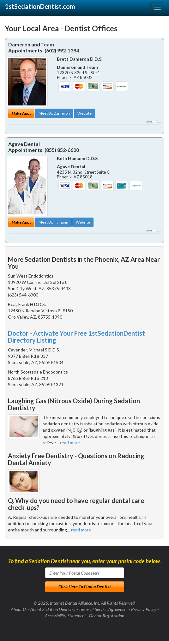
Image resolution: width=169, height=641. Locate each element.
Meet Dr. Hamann (53, 222)
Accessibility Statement (65, 615)
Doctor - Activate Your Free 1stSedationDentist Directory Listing (76, 336)
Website (84, 113)
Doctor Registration (106, 615)
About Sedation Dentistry (52, 609)
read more (70, 442)
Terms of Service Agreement (103, 609)
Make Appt (21, 113)
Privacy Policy (143, 609)
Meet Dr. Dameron (54, 113)
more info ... (152, 121)
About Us (19, 609)
